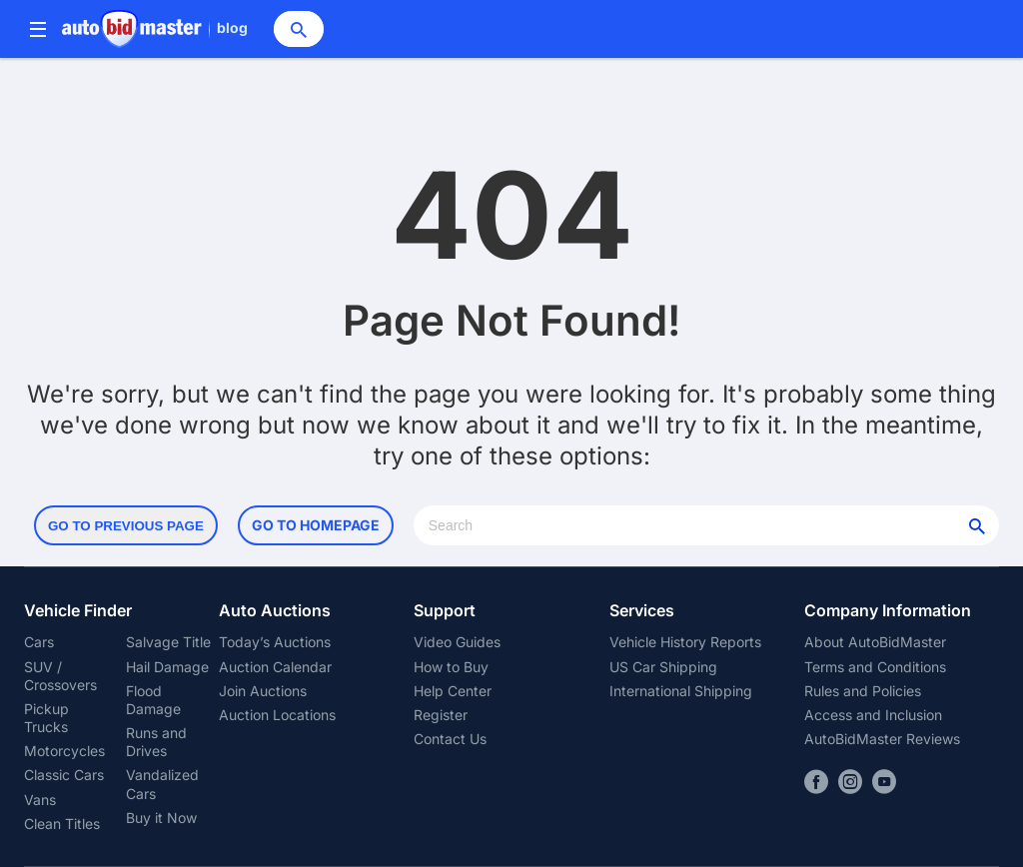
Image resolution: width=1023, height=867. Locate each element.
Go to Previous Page (126, 525)
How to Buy (451, 666)
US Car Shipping (663, 666)
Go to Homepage (316, 524)
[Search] (299, 29)
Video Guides (457, 641)
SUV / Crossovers (60, 675)
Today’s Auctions (275, 641)
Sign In (888, 28)
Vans (40, 799)
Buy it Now (161, 817)
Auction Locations (277, 714)
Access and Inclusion (873, 714)
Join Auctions (263, 690)
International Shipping (680, 690)
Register (441, 714)
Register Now (955, 28)
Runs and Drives (156, 741)
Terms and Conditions (875, 666)
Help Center (453, 690)
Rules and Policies (862, 690)
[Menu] (38, 29)
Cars (39, 641)
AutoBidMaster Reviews (882, 738)
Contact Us (450, 738)
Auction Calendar (275, 666)
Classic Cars (64, 774)
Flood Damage (153, 699)
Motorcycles (64, 750)
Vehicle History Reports (685, 641)
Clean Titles (62, 823)
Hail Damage (167, 666)
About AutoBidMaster (875, 641)
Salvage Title (168, 641)
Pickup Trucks (46, 717)
